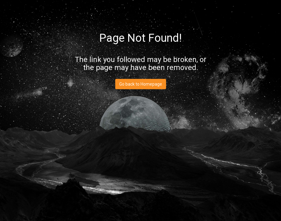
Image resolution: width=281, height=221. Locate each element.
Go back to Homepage (140, 84)
